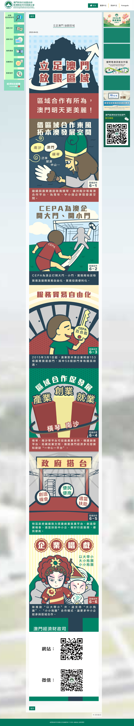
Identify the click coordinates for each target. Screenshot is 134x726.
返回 (32, 16)
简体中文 (114, 5)
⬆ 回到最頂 (97, 715)
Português (125, 5)
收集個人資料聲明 (79, 722)
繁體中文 (103, 5)
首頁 (93, 6)
